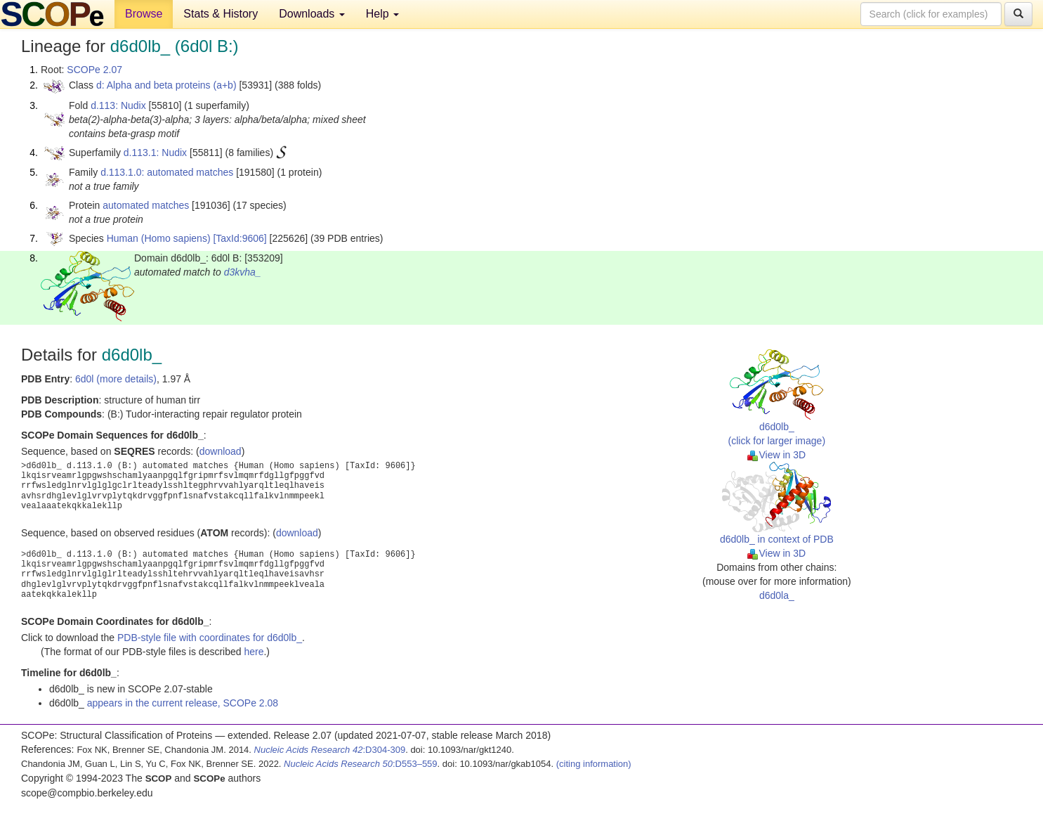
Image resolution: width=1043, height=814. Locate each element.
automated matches (146, 205)
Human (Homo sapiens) (159, 238)
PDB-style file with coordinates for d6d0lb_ (209, 637)
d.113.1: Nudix (155, 152)
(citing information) (593, 763)
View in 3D (776, 454)
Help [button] (382, 14)
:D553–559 (361, 763)
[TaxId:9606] (239, 238)
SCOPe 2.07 (94, 69)
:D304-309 (330, 749)
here (253, 651)
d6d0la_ (776, 595)
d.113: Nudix (118, 105)
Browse (143, 14)
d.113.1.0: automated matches (166, 172)
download (220, 451)
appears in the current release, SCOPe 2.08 (182, 703)
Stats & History (220, 14)
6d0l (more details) (116, 379)
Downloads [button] (312, 14)
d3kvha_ (242, 272)
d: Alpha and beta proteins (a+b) (166, 85)
